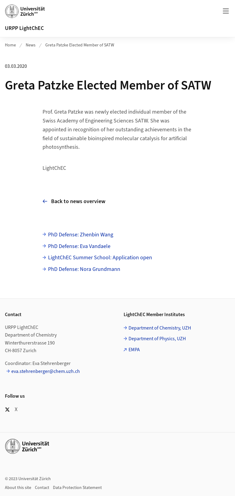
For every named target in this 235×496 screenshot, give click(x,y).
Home (10, 45)
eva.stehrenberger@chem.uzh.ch (45, 371)
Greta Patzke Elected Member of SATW (79, 45)
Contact (42, 488)
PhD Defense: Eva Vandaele (79, 246)
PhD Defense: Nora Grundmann (84, 269)
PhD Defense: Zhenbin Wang (80, 235)
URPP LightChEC (24, 28)
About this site (18, 488)
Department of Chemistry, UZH (160, 328)
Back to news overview (74, 201)
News (30, 45)
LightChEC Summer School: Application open (100, 257)
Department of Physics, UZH (157, 338)
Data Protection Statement (77, 488)
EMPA (134, 349)
